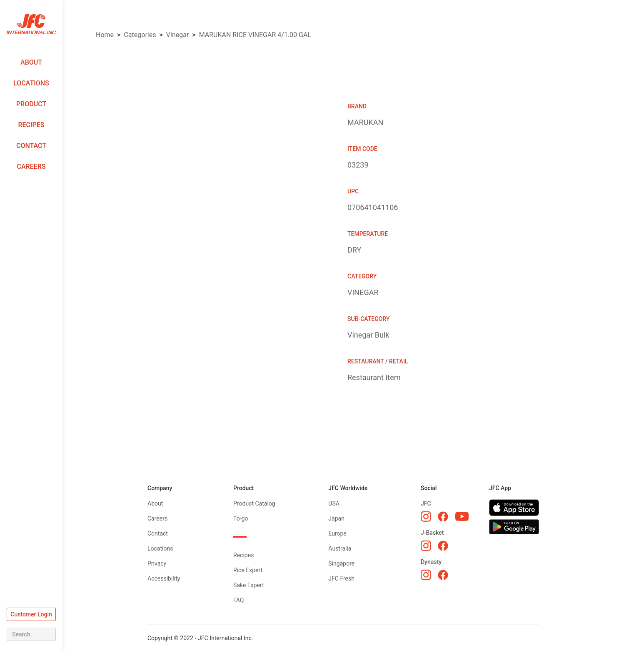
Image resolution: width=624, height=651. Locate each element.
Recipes (31, 125)
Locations (31, 83)
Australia (339, 548)
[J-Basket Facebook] (443, 546)
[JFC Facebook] (443, 516)
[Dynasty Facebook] (443, 575)
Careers (31, 166)
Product (31, 104)
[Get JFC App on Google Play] (514, 526)
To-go (240, 518)
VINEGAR (177, 35)
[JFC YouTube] (462, 516)
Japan (336, 518)
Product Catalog (254, 503)
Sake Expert (248, 585)
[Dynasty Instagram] (426, 574)
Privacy (156, 563)
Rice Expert (247, 570)
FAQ (238, 600)
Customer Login (31, 614)
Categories (140, 35)
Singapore (341, 563)
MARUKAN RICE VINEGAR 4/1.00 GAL (255, 35)
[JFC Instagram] (426, 516)
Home (105, 35)
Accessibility (163, 578)
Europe (337, 533)
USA (333, 503)
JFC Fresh (341, 578)
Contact (31, 146)
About (31, 62)
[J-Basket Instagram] (426, 545)
